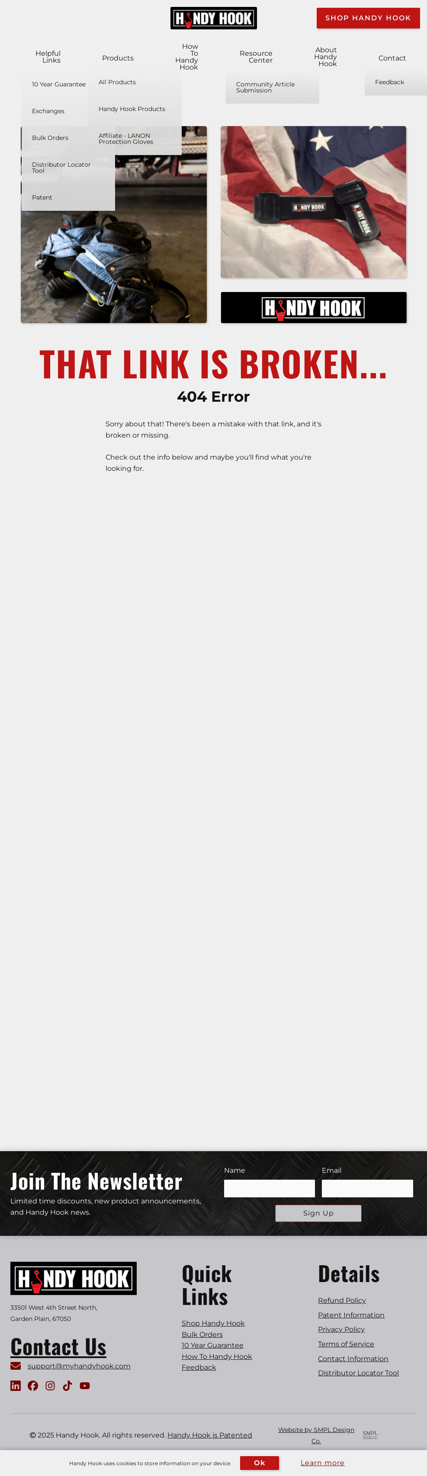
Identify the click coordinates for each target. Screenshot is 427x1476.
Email (331, 1170)
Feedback (199, 1367)
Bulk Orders (202, 1334)
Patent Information (351, 1315)
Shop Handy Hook (368, 18)
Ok (259, 1463)
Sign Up (318, 1213)
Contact (392, 58)
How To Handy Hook (186, 57)
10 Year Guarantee (213, 1345)
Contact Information (353, 1359)
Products (118, 58)
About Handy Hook (325, 57)
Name (234, 1170)
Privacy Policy (341, 1329)
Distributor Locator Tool (358, 1373)
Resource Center (256, 57)
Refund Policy (342, 1300)
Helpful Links (48, 57)
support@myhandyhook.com (79, 1366)
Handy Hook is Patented (209, 1435)
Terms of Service (346, 1344)
